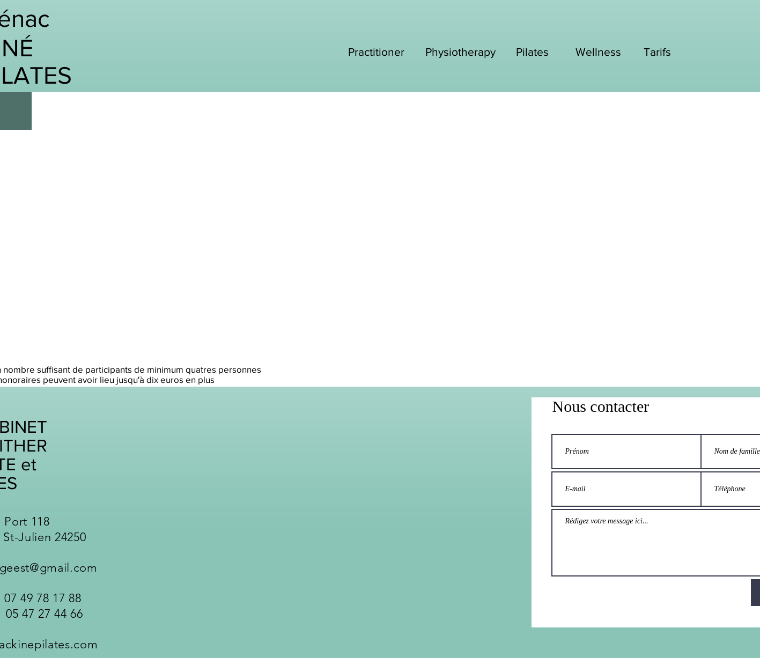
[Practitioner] (377, 51)
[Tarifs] (658, 51)
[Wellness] (599, 51)
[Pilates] (533, 51)
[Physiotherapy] (461, 51)
